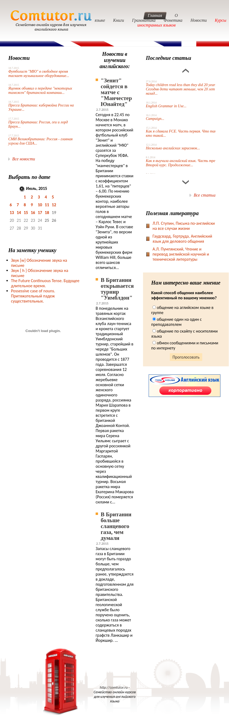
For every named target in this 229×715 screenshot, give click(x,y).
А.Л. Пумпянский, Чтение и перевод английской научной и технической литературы (180, 254)
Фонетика (173, 20)
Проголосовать (186, 357)
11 (47, 204)
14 (19, 212)
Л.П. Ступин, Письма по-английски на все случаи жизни (183, 226)
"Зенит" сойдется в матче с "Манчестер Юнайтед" (116, 92)
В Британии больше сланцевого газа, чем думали (116, 526)
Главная (155, 15)
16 (33, 212)
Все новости (23, 159)
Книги (118, 20)
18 (47, 212)
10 (40, 204)
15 (26, 212)
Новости (198, 20)
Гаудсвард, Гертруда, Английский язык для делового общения (182, 239)
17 (40, 212)
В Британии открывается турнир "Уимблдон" (117, 289)
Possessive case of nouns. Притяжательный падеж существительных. (33, 296)
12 (54, 204)
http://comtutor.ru (113, 687)
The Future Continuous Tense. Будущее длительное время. (45, 283)
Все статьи (204, 195)
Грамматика (144, 20)
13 (12, 212)
